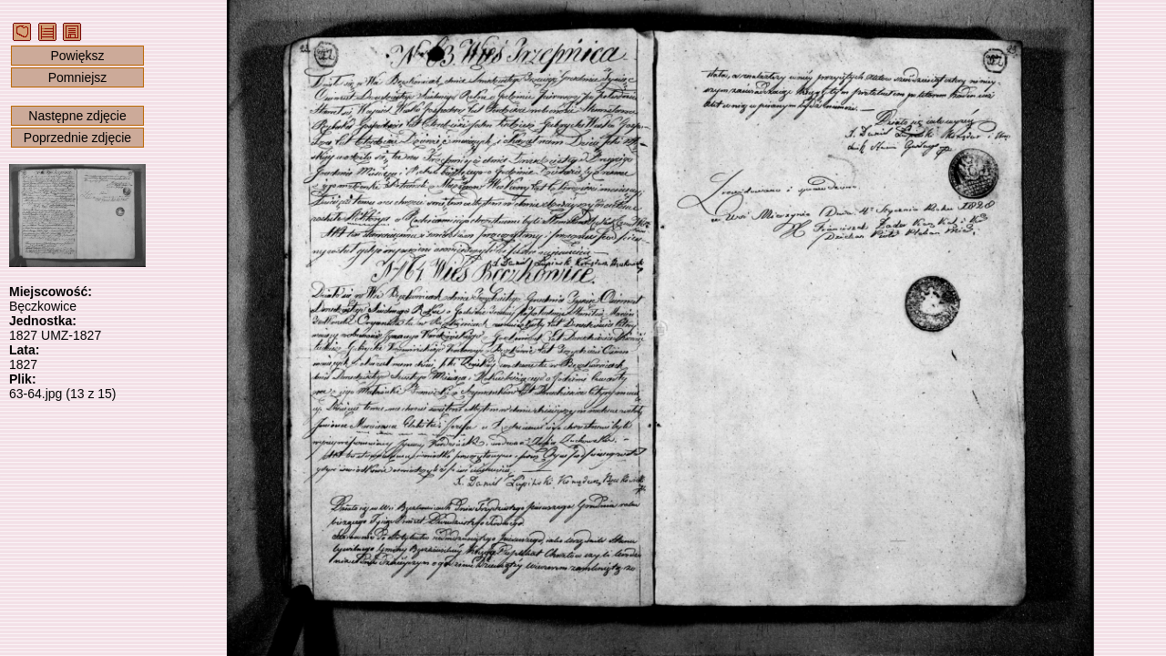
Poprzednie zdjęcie (77, 137)
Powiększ (77, 55)
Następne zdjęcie (77, 115)
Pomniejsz (77, 77)
